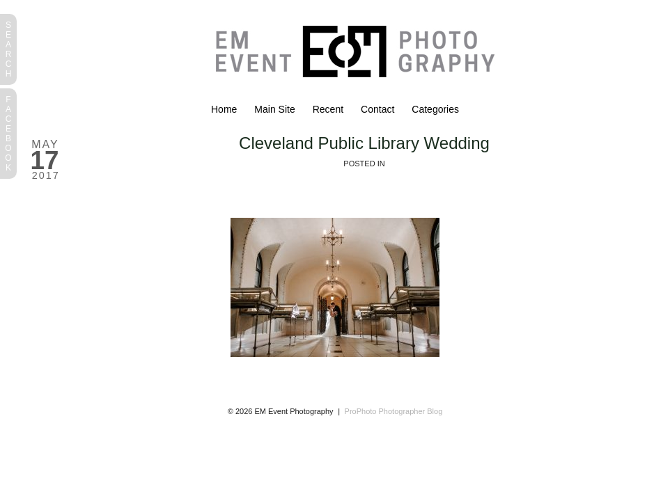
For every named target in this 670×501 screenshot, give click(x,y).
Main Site (274, 109)
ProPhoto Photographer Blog (394, 411)
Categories (435, 109)
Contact (377, 109)
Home (224, 109)
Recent (328, 109)
